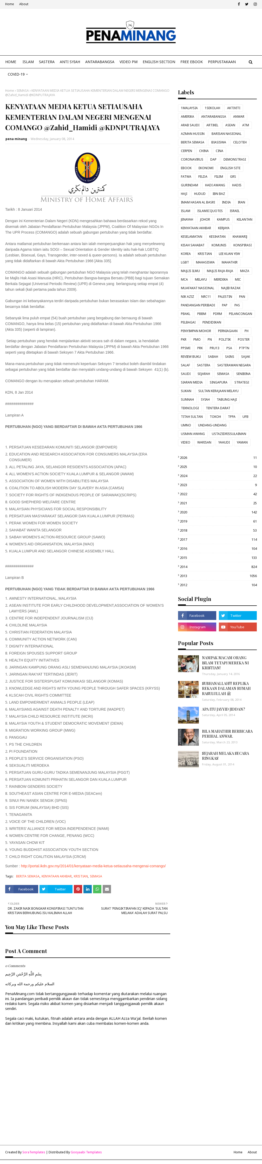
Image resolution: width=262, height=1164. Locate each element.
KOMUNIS (219, 245)
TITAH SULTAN (192, 416)
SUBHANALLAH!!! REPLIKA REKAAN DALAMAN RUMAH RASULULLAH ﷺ (226, 688)
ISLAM (185, 211)
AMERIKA (187, 116)
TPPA (231, 416)
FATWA (186, 176)
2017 (218, 539)
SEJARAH (204, 374)
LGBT (185, 262)
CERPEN (186, 151)
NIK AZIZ (187, 296)
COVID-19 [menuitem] (16, 74)
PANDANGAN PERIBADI (198, 305)
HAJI (184, 193)
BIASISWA (218, 142)
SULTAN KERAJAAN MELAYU (218, 391)
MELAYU (201, 279)
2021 (218, 503)
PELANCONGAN (240, 314)
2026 (218, 457)
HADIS (236, 185)
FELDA (202, 176)
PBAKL (185, 314)
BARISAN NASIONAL (226, 133)
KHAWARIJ (240, 236)
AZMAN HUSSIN (193, 133)
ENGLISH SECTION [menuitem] (159, 61)
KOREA (186, 254)
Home (9, 4)
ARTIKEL (212, 125)
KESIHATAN (217, 236)
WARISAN (204, 442)
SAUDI (186, 374)
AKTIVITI (233, 108)
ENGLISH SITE (230, 168)
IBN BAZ (219, 193)
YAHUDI (224, 442)
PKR (183, 339)
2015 (218, 557)
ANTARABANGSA (213, 116)
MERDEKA (221, 279)
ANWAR (238, 116)
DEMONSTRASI (235, 159)
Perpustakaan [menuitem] (222, 61)
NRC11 (206, 296)
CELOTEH (240, 142)
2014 (218, 566)
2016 (218, 548)
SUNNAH (187, 399)
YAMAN (242, 442)
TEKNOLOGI (190, 408)
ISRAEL (235, 211)
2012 (218, 585)
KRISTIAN (81, 876)
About (23, 4)
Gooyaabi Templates (86, 1152)
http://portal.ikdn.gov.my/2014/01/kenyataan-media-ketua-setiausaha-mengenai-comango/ (93, 866)
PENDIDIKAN (211, 322)
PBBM (201, 314)
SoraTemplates (33, 1152)
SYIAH (205, 399)
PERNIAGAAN (228, 331)
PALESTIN (225, 296)
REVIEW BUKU (191, 356)
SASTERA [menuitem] (47, 61)
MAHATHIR (230, 262)
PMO (197, 339)
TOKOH (215, 416)
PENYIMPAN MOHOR (196, 331)
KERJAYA (224, 228)
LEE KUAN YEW (229, 254)
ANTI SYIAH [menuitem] (70, 61)
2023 (218, 484)
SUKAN (186, 391)
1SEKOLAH (212, 108)
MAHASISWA (205, 262)
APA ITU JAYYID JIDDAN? (223, 709)
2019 (218, 521)
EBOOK (186, 168)
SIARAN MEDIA (192, 382)
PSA (229, 348)
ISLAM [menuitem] (28, 61)
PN (210, 339)
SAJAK (245, 356)
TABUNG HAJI (227, 399)
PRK (200, 348)
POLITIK (225, 339)
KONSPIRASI (242, 245)
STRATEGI (241, 382)
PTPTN (244, 348)
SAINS (229, 356)
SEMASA (23, 90)
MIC (238, 279)
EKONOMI (206, 168)
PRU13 (214, 348)
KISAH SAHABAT (193, 245)
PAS (237, 305)
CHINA (204, 151)
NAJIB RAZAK (230, 288)
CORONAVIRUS (192, 159)
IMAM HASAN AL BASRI (198, 202)
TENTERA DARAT (218, 408)
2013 (218, 575)
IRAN (241, 202)
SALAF (185, 365)
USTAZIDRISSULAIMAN (229, 434)
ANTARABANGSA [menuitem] (99, 61)
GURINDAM (189, 185)
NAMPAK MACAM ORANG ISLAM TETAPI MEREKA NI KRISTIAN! (225, 662)
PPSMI (185, 348)
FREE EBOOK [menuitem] (191, 61)
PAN (242, 296)
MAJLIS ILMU (190, 271)
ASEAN (230, 125)
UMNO (186, 425)
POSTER (244, 339)
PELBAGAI (188, 322)
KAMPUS (223, 219)
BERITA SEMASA (28, 876)
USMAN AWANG (193, 434)
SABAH (213, 356)
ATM (245, 125)
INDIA (226, 202)
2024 (218, 475)
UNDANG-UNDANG (212, 425)
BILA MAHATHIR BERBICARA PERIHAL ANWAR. (227, 734)
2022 (218, 494)
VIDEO (185, 442)
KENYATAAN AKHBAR (57, 876)
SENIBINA (243, 374)
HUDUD (200, 193)
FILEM (218, 176)
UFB (245, 416)
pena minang (16, 139)
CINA (219, 151)
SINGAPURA (218, 382)
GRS (233, 176)
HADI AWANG (215, 185)
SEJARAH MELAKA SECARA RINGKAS (225, 756)
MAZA (244, 271)
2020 (218, 512)
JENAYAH (187, 219)
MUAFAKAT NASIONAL (197, 288)
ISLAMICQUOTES (210, 211)
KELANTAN (244, 219)
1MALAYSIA (189, 108)
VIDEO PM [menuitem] (128, 61)
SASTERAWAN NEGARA (234, 365)
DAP (213, 159)
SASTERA (203, 365)
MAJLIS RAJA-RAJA (220, 271)
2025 (218, 466)
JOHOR (205, 219)
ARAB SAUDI (190, 125)
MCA (184, 279)
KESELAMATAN (191, 236)
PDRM (217, 314)
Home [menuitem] (10, 61)
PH (246, 331)
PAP (224, 305)
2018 (218, 530)
